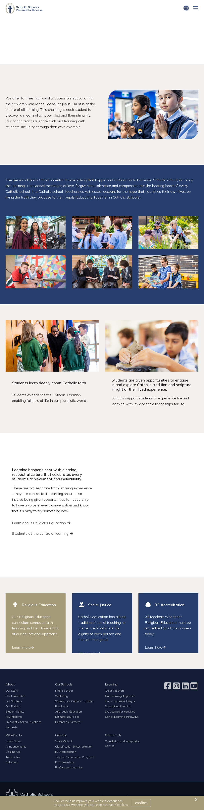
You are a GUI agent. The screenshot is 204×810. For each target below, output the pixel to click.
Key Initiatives (14, 716)
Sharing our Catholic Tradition (74, 701)
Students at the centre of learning (40, 533)
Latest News (13, 741)
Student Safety (15, 711)
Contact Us (113, 735)
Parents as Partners (67, 722)
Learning (111, 684)
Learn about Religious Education (39, 523)
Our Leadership (15, 696)
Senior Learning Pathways (122, 716)
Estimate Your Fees (67, 716)
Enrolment (61, 706)
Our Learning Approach (120, 696)
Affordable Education (68, 711)
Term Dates (13, 757)
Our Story (12, 690)
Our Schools (64, 684)
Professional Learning (69, 767)
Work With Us (64, 741)
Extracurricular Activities (120, 711)
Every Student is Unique (120, 701)
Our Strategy (14, 701)
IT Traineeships (65, 762)
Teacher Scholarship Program (74, 757)
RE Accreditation (65, 752)
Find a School (64, 690)
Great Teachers (115, 690)
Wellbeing (61, 696)
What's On (14, 735)
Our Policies (13, 706)
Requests (11, 727)
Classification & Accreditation (73, 746)
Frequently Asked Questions (23, 722)
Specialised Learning (118, 706)
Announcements (16, 746)
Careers (60, 735)
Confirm (141, 802)
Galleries (11, 762)
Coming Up (13, 752)
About (10, 684)
